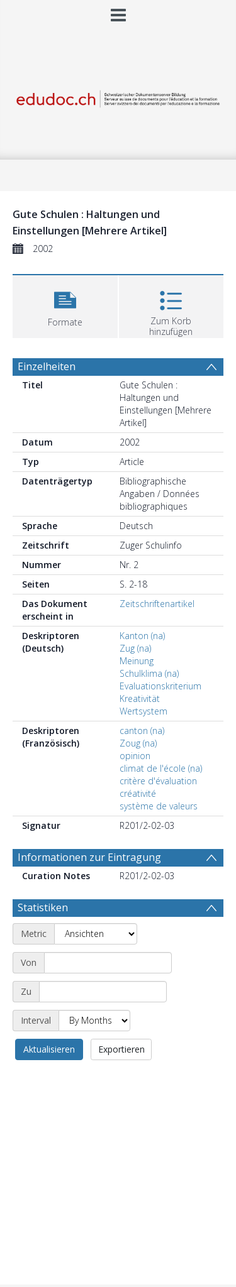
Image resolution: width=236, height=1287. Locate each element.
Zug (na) (135, 648)
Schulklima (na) (149, 673)
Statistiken (43, 907)
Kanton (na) (142, 636)
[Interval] (94, 1020)
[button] (65, 305)
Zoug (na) (138, 743)
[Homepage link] (118, 96)
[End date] (103, 991)
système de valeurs (159, 806)
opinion (135, 756)
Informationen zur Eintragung (89, 857)
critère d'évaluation (158, 781)
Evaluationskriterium (160, 686)
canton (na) (142, 731)
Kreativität (140, 698)
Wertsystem (143, 711)
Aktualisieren (49, 1049)
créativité (138, 793)
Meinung (137, 661)
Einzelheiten (47, 366)
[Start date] (108, 962)
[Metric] (95, 934)
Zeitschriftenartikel (157, 604)
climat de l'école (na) (161, 768)
